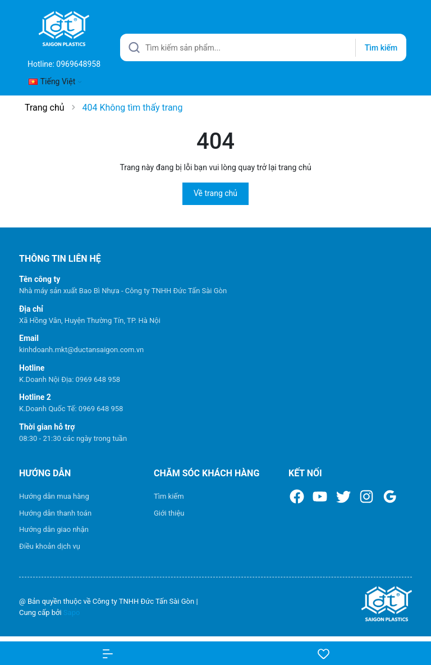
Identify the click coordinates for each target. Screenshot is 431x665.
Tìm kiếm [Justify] (381, 47)
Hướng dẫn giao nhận (54, 529)
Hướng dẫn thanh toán (55, 513)
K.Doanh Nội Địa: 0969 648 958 (69, 379)
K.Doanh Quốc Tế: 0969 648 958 (71, 408)
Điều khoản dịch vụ (49, 546)
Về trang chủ (215, 193)
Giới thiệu (169, 513)
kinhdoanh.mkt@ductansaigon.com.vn (81, 349)
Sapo (71, 612)
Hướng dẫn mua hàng (54, 496)
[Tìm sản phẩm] (263, 47)
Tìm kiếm (169, 496)
